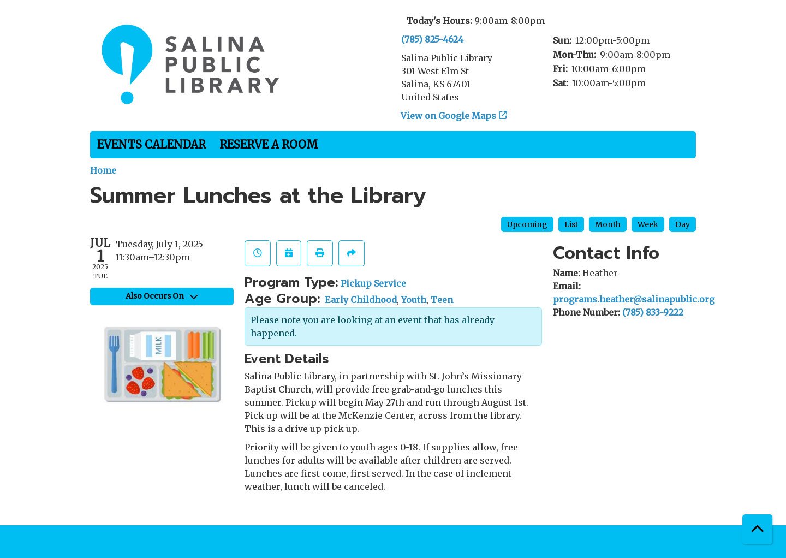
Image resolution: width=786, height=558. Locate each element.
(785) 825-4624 (432, 39)
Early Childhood (361, 299)
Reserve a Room (268, 144)
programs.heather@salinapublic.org (633, 299)
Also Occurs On (162, 296)
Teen (442, 299)
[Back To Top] (757, 529)
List (571, 224)
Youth (413, 299)
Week (648, 224)
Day (682, 224)
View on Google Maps (448, 115)
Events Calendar (151, 144)
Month (608, 224)
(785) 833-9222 (652, 312)
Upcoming (527, 224)
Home (103, 170)
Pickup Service (373, 283)
